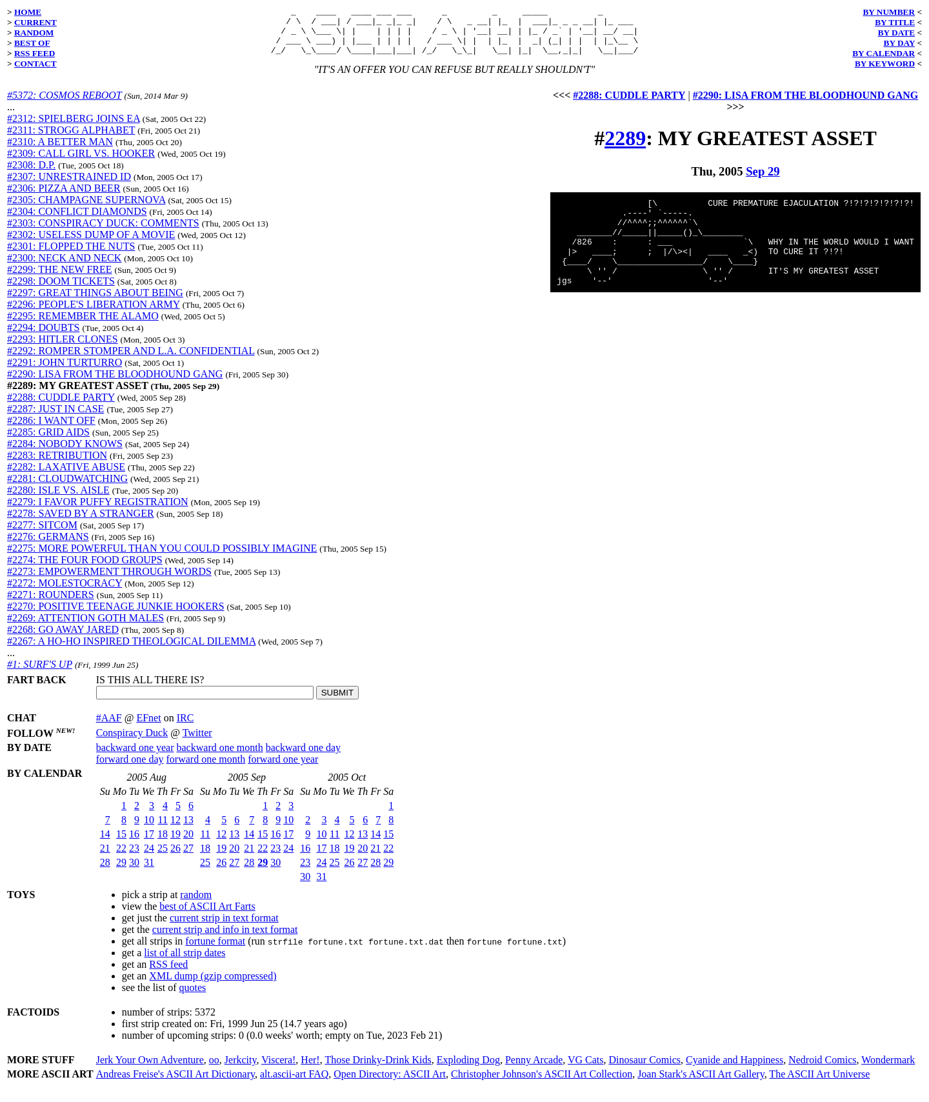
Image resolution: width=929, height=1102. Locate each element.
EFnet (148, 727)
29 (121, 872)
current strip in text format (224, 927)
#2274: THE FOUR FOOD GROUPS (85, 569)
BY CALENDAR (883, 53)
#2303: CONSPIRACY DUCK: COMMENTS (103, 232)
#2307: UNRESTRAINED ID (69, 186)
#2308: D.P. (31, 174)
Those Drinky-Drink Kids (378, 1069)
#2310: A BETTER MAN (60, 151)
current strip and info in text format (225, 939)
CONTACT (35, 63)
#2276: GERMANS (48, 546)
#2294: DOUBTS (43, 337)
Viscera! (278, 1069)
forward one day (130, 768)
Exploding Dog (468, 1069)
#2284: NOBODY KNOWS (65, 453)
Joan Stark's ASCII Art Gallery (700, 1083)
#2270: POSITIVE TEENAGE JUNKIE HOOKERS (116, 615)
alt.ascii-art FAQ (294, 1083)
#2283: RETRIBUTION (57, 464)
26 (175, 857)
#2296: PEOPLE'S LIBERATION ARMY (93, 313)
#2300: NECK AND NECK (64, 267)
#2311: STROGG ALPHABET (71, 139)
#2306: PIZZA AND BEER (64, 197)
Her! (310, 1069)
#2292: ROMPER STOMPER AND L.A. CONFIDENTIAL (131, 360)
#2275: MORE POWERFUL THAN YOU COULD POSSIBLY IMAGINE (162, 557)
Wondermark (888, 1069)
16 (134, 843)
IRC (185, 727)
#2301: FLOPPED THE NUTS (71, 255)
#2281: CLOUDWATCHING (67, 488)
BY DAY (899, 43)
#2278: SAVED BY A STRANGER (80, 522)
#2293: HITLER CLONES (62, 348)
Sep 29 (762, 181)
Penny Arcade (534, 1069)
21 (105, 857)
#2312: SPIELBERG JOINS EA (73, 128)
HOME (27, 12)
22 (121, 857)
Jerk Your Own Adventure (150, 1069)
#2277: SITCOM (42, 534)
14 (105, 843)
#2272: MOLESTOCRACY (64, 592)
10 (149, 829)
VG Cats (586, 1069)
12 (175, 829)
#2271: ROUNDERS (50, 604)
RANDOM (34, 32)
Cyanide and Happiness (734, 1069)
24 (149, 857)
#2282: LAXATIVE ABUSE (66, 476)
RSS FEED (34, 53)
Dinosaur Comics (645, 1069)
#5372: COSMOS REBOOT (64, 104)
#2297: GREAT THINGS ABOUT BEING (95, 302)
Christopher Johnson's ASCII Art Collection (541, 1083)
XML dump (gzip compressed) (212, 985)
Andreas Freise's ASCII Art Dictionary (175, 1083)
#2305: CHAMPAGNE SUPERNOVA (86, 209)
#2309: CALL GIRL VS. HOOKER (81, 162)
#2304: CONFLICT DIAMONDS (77, 220)
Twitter (197, 742)
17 (149, 843)
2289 (625, 147)
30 (134, 872)
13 (188, 829)
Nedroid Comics (822, 1069)
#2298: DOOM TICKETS (61, 290)
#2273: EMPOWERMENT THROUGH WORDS (109, 581)
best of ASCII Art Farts (207, 915)
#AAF (109, 727)
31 (149, 872)
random (196, 904)
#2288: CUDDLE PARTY (61, 406)
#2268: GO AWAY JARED (63, 639)
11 (163, 829)
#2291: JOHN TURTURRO (64, 371)
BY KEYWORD (885, 63)
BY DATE (896, 32)
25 (162, 857)
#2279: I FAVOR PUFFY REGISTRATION (97, 511)
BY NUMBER (889, 12)
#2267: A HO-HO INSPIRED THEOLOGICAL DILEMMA (131, 650)
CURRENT (35, 22)
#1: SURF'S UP (39, 673)
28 (105, 872)
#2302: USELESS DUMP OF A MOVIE (91, 244)
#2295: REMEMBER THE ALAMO (83, 325)
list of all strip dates (184, 962)
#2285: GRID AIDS (48, 441)
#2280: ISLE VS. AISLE (58, 499)
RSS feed (168, 973)
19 (175, 843)
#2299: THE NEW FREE (59, 279)
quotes (192, 997)
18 (162, 843)
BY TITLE (895, 22)
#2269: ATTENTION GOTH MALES (85, 627)
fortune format (215, 950)
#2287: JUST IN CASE (55, 418)
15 (121, 843)
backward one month (220, 757)
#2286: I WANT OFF (51, 430)
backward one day (303, 757)
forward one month (206, 768)
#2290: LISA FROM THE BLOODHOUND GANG (115, 383)
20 (188, 843)
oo (214, 1069)
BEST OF (32, 43)
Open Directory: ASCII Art (390, 1083)
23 (134, 857)
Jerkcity (241, 1069)
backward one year (135, 757)
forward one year (283, 768)
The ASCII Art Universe (819, 1083)
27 (188, 857)
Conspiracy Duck (132, 742)
